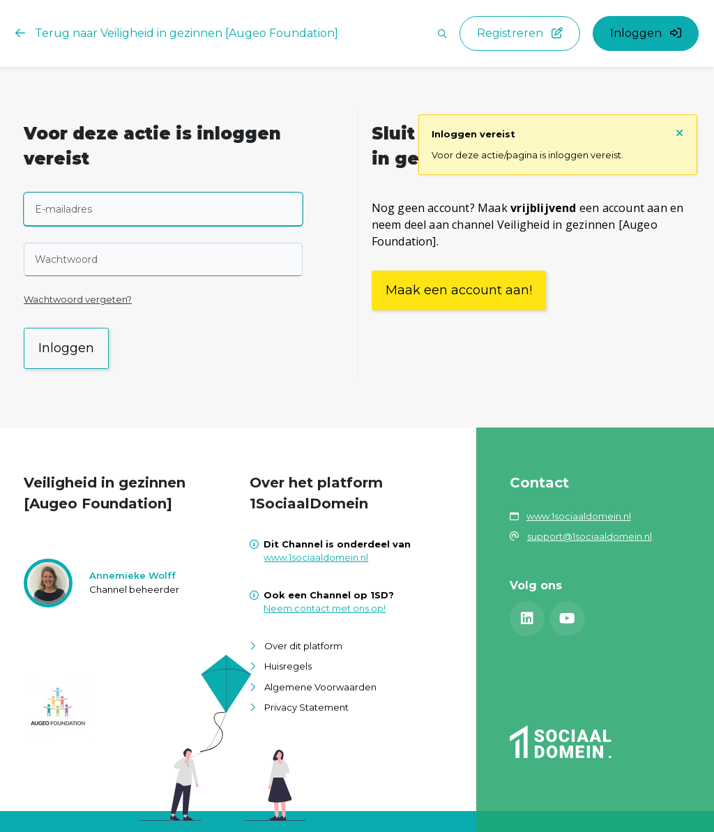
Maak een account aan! (459, 290)
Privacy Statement (306, 707)
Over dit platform (303, 645)
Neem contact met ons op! (325, 608)
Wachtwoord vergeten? (78, 299)
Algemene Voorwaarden (320, 687)
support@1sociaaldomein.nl (589, 536)
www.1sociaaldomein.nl (316, 557)
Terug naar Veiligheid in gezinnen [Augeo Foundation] (176, 33)
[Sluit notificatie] (679, 132)
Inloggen (66, 348)
